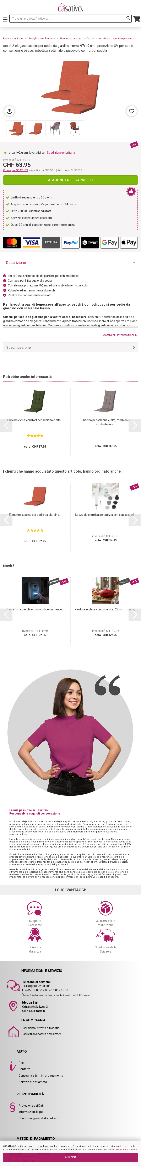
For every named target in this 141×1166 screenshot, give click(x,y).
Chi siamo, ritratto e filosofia (41, 1028)
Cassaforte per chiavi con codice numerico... (35, 609)
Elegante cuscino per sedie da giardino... (35, 514)
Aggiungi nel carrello (70, 180)
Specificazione (18, 347)
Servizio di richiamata (33, 1082)
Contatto (24, 1069)
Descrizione (16, 262)
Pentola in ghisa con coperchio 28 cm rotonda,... (106, 609)
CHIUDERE (70, 1157)
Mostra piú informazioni (120, 335)
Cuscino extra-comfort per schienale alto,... (35, 420)
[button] (6, 425)
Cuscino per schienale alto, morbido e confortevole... (105, 422)
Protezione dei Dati (31, 1105)
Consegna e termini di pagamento (41, 1075)
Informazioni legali (31, 1111)
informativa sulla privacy (123, 1149)
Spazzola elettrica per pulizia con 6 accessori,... (105, 514)
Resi (21, 1062)
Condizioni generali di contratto (39, 1118)
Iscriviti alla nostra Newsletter (42, 1034)
